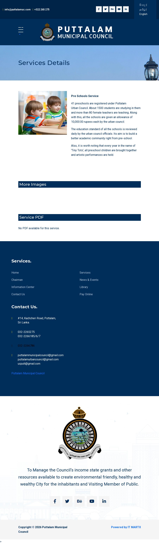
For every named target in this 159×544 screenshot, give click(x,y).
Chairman (17, 280)
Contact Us (18, 294)
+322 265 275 (41, 9)
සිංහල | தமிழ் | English (143, 9)
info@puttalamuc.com (18, 9)
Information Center (22, 287)
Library (84, 287)
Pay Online (86, 294)
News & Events (89, 280)
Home (15, 272)
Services (85, 272)
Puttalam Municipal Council (28, 373)
